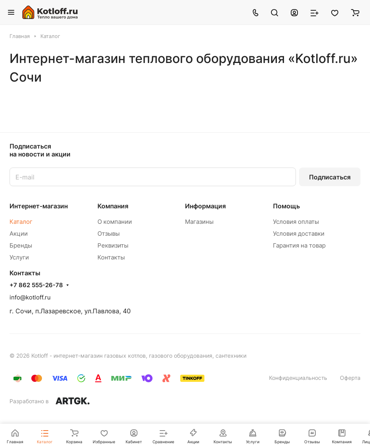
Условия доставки (298, 233)
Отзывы (108, 233)
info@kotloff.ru (30, 297)
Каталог (21, 221)
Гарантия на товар (299, 245)
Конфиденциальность (298, 377)
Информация (205, 206)
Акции (19, 233)
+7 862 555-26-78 (36, 285)
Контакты (111, 257)
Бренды (21, 245)
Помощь (286, 206)
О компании (114, 221)
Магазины (199, 221)
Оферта (350, 377)
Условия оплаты (296, 221)
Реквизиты (112, 245)
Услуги (19, 257)
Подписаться (330, 177)
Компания (112, 206)
